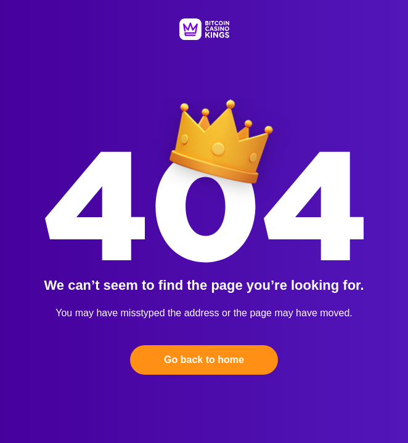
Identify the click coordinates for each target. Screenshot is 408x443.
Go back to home (204, 359)
